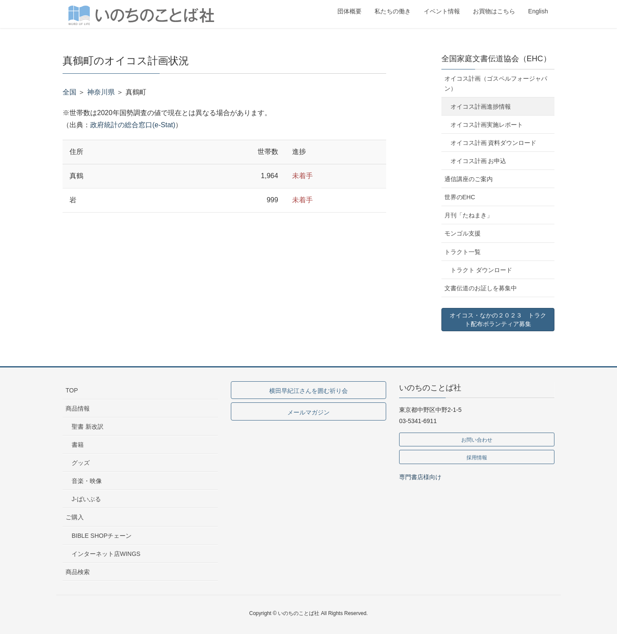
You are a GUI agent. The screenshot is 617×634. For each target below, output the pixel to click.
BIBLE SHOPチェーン (102, 535)
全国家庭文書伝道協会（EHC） (496, 58)
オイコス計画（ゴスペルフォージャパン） (495, 83)
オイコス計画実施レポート (486, 124)
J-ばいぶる (86, 499)
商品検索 (78, 571)
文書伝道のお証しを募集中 (480, 288)
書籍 (78, 444)
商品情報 (78, 408)
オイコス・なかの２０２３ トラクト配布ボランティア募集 (498, 319)
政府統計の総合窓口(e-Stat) (132, 125)
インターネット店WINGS (106, 553)
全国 (69, 92)
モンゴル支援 (462, 233)
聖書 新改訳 (88, 426)
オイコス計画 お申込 (478, 160)
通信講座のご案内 (468, 179)
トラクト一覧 (462, 251)
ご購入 (75, 517)
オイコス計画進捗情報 (480, 106)
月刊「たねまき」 (468, 215)
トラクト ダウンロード (481, 270)
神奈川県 (101, 92)
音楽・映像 (87, 480)
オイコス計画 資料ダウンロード (493, 142)
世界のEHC (459, 197)
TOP (72, 390)
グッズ (81, 462)
